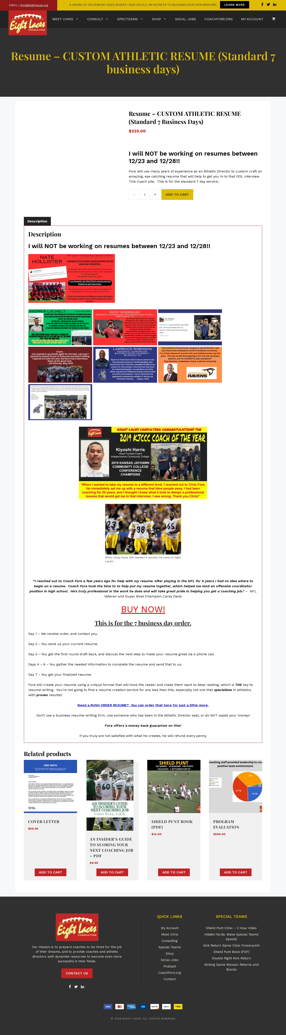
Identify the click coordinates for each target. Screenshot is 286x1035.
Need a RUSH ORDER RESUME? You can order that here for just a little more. (143, 705)
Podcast (169, 966)
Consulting (170, 941)
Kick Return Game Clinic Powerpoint (231, 945)
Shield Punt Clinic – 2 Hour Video (231, 928)
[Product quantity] (144, 194)
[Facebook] (69, 987)
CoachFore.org (218, 19)
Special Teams (170, 947)
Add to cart (177, 194)
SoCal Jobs (185, 19)
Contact (170, 979)
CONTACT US (77, 973)
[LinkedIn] (82, 987)
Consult (100, 19)
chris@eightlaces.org (34, 5)
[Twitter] (76, 987)
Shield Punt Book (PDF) (231, 952)
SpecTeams (132, 19)
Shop (161, 19)
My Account (252, 19)
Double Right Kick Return (231, 958)
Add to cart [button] (50, 872)
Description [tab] (37, 221)
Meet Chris (67, 19)
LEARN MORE (234, 4)
